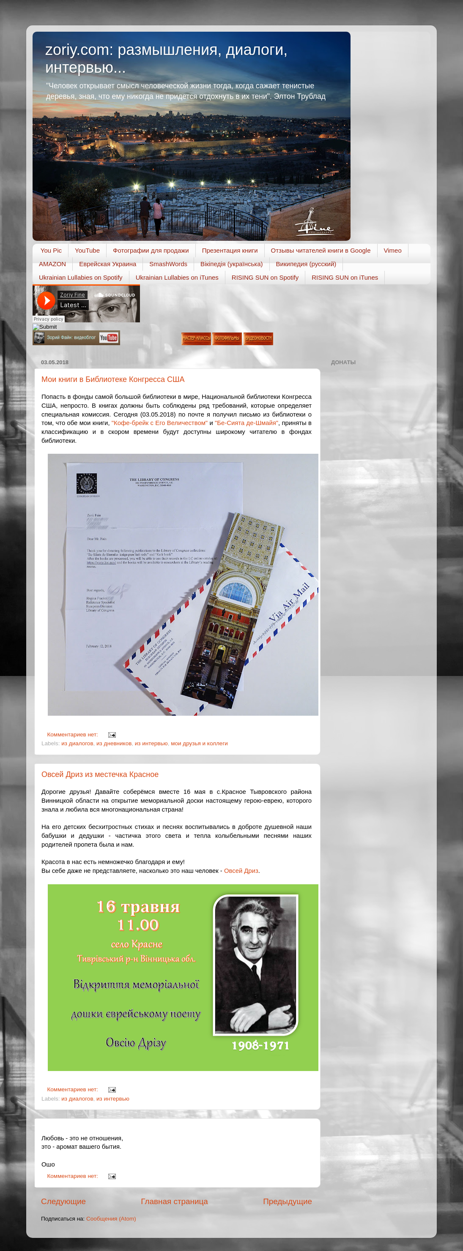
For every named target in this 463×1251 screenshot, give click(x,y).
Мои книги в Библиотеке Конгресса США (113, 379)
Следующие (63, 1201)
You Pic (51, 250)
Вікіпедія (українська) (231, 263)
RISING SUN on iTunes (345, 277)
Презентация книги (230, 250)
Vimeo (393, 250)
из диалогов (77, 743)
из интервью (151, 743)
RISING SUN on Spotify (265, 277)
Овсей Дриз (241, 870)
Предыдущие (287, 1201)
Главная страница (174, 1201)
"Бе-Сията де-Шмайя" (246, 423)
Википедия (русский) (306, 263)
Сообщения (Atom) (111, 1219)
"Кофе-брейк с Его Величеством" (160, 423)
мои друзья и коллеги (199, 743)
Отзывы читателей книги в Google (321, 250)
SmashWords (168, 263)
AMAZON (52, 263)
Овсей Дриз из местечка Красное (100, 774)
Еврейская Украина (107, 263)
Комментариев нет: (73, 734)
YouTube (87, 250)
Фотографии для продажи (151, 250)
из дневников (114, 743)
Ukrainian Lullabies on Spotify (81, 277)
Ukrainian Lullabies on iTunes (177, 277)
